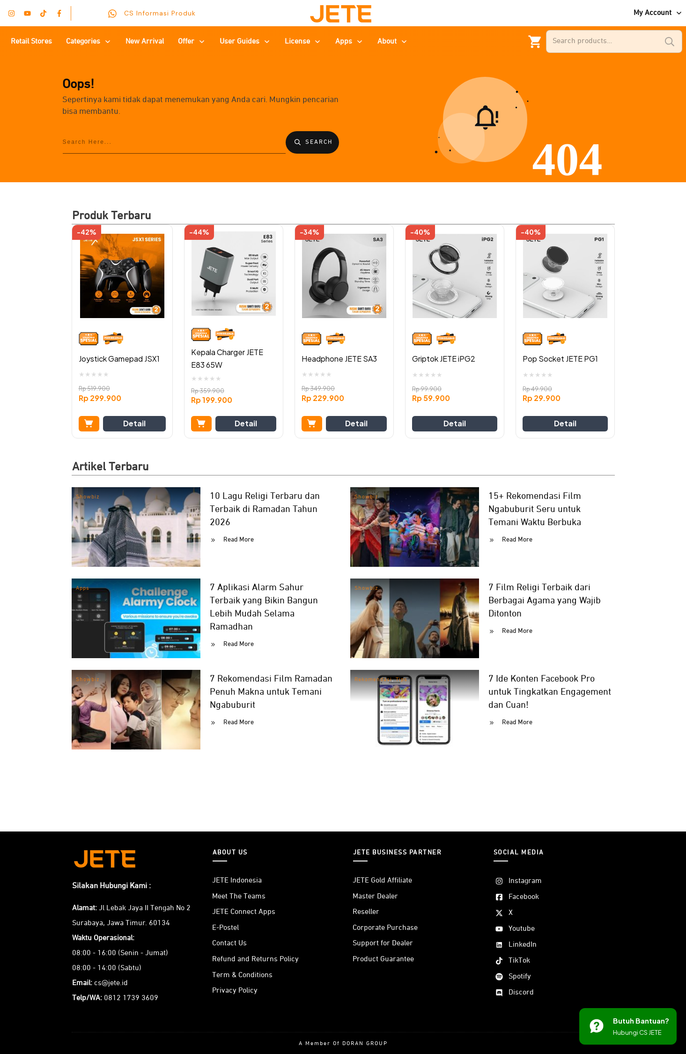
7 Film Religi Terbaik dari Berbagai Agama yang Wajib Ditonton (544, 600)
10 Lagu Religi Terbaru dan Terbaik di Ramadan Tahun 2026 (265, 509)
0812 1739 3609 (131, 998)
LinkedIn (523, 945)
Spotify (520, 976)
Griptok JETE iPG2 (443, 359)
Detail (134, 423)
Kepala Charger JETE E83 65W (227, 358)
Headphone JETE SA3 (339, 359)
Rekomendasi (373, 680)
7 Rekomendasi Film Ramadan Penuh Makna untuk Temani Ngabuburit (271, 692)
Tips (401, 680)
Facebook (524, 897)
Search (669, 41)
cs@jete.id (111, 983)
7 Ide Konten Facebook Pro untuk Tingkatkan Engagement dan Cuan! (549, 692)
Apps (82, 588)
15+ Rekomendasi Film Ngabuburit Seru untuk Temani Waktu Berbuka (534, 509)
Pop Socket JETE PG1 (560, 359)
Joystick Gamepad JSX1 (119, 359)
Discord (521, 992)
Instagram (525, 881)
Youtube (522, 929)
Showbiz (88, 497)
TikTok (519, 961)
